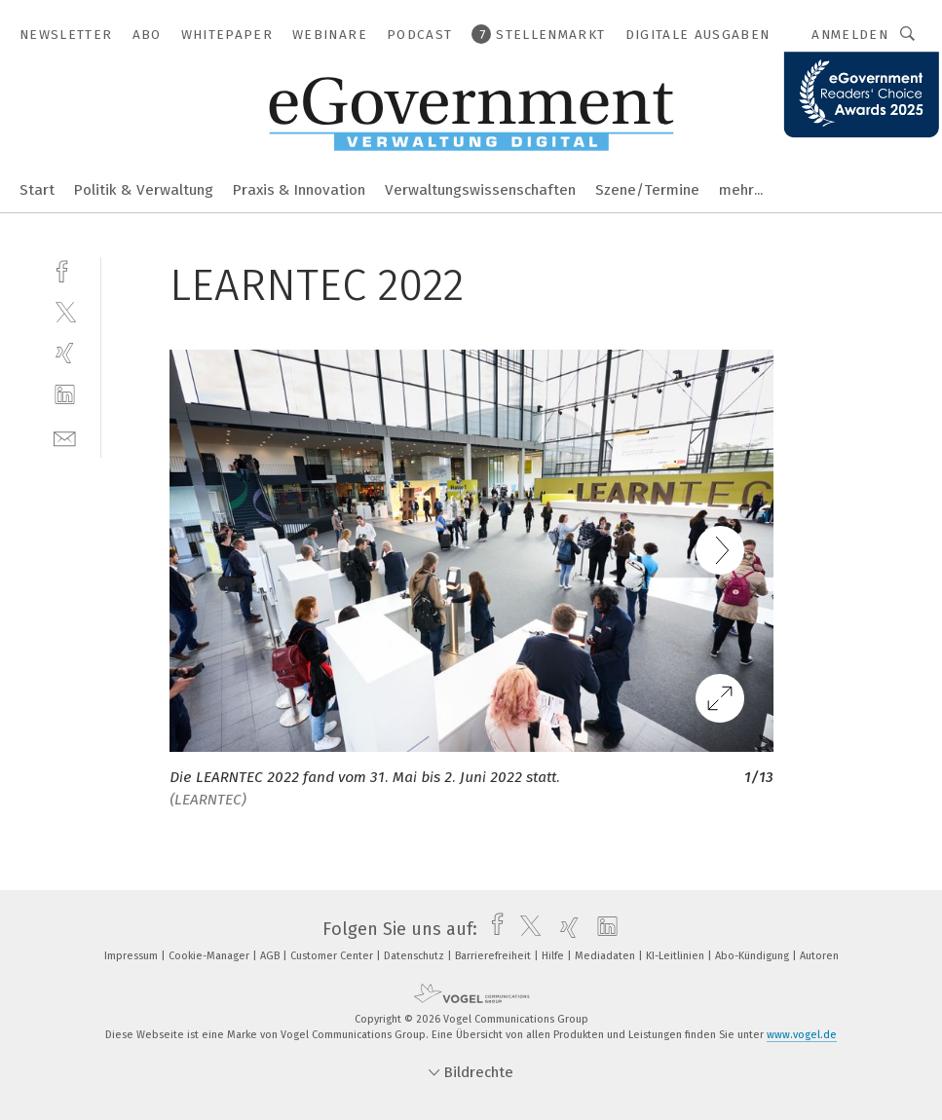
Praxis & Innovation (299, 190)
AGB (271, 956)
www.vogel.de (802, 1034)
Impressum (132, 956)
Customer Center (333, 956)
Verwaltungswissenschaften (480, 190)
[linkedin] (65, 395)
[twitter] (65, 311)
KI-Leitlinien (676, 956)
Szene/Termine (647, 190)
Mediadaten (606, 956)
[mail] (65, 437)
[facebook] (65, 269)
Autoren (819, 956)
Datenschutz (415, 956)
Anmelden (849, 34)
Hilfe (554, 956)
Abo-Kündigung (753, 956)
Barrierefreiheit (494, 956)
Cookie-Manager (210, 956)
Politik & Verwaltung (143, 190)
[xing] (65, 353)
